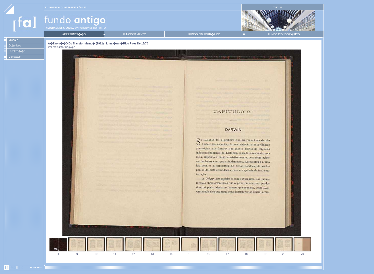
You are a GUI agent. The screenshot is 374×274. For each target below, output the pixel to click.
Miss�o (13, 39)
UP (278, 7)
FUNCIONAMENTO (134, 34)
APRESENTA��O (74, 34)
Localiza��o (17, 51)
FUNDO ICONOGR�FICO (284, 34)
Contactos (15, 56)
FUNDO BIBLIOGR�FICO (204, 34)
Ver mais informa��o (61, 47)
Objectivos (15, 45)
